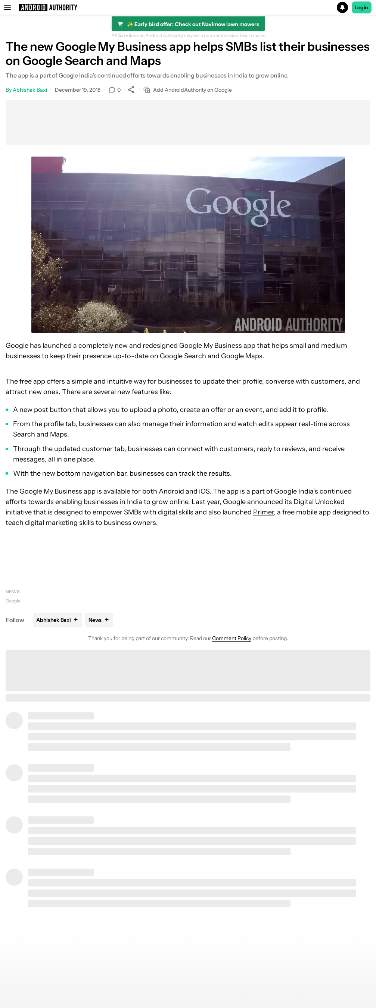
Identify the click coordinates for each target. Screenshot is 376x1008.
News (13, 591)
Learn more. (252, 35)
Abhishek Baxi (30, 89)
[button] (188, 7)
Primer (263, 512)
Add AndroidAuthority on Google (187, 90)
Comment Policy (231, 638)
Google (13, 601)
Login (362, 7)
